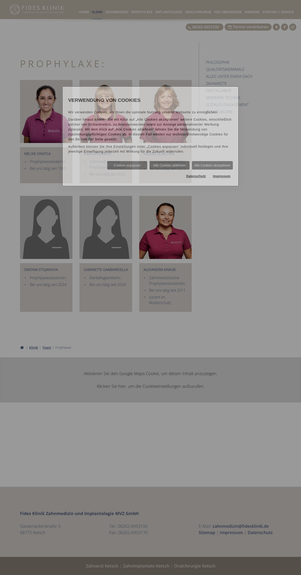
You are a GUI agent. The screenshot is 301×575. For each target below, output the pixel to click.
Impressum (221, 176)
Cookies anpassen (127, 165)
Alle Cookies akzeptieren (212, 165)
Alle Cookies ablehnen (169, 165)
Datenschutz (196, 176)
